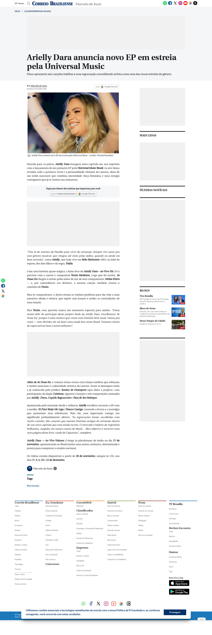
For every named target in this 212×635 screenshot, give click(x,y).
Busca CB (80, 566)
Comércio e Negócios (84, 543)
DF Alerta (173, 509)
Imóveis (79, 519)
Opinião (18, 554)
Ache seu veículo (144, 506)
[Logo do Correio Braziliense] (52, 3)
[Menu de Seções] (20, 3)
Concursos (52, 564)
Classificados (84, 510)
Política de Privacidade (23, 579)
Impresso (82, 547)
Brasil (17, 520)
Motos (140, 530)
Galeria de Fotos (113, 545)
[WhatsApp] (165, 5)
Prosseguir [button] (174, 612)
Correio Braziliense (27, 502)
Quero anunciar (82, 514)
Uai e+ (171, 567)
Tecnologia (19, 564)
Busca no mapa (113, 516)
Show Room (111, 535)
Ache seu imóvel (113, 506)
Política (17, 516)
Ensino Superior (52, 511)
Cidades (18, 511)
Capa (17, 506)
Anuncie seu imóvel (114, 511)
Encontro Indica (175, 546)
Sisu (47, 545)
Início (17, 11)
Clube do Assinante (83, 570)
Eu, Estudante (54, 502)
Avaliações (142, 520)
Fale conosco (50, 559)
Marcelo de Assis (43, 468)
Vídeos (140, 525)
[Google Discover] (190, 3)
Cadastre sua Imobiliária (116, 559)
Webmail (79, 506)
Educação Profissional (54, 550)
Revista (172, 536)
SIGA (107, 86)
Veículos (79, 524)
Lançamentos (112, 520)
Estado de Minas (175, 557)
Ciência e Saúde (21, 550)
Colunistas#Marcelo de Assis (37, 11)
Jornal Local (173, 514)
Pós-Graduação (52, 554)
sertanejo (33, 485)
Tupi (170, 571)
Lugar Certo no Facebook (117, 550)
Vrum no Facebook (145, 535)
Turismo (18, 569)
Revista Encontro (180, 528)
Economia (18, 525)
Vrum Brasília (174, 523)
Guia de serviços (113, 530)
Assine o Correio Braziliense (87, 575)
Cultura (48, 535)
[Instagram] (180, 5)
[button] (81, 614)
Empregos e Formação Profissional (89, 528)
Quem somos (20, 574)
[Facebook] (170, 5)
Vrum (141, 502)
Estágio (48, 520)
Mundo (17, 530)
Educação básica (52, 506)
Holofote (18, 559)
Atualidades (173, 541)
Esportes (18, 540)
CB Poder (172, 519)
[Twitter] (175, 5)
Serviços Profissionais (84, 538)
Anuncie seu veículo (145, 511)
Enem (48, 525)
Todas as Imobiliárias (115, 554)
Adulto (79, 533)
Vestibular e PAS (52, 540)
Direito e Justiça (21, 545)
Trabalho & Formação (54, 516)
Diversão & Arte (21, 535)
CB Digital (80, 561)
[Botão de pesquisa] (28, 3)
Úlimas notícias (113, 525)
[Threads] (195, 5)
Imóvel (111, 502)
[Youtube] (185, 5)
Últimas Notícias (52, 530)
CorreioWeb (84, 502)
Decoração (111, 540)
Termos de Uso (20, 584)
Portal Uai (173, 562)
